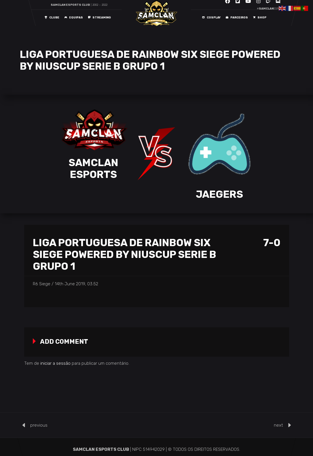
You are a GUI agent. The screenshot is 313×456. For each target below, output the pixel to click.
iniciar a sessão (55, 363)
